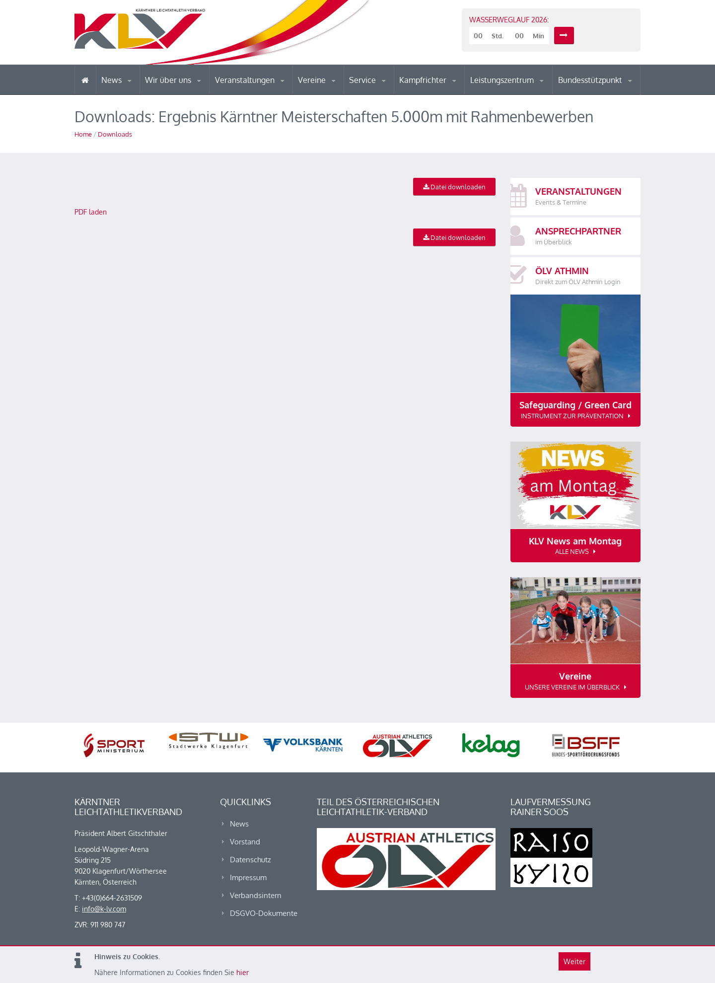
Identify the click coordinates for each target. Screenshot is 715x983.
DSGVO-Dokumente (263, 913)
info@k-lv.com (104, 909)
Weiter (574, 961)
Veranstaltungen (246, 80)
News (112, 80)
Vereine (313, 80)
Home (83, 134)
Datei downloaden (454, 187)
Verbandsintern (256, 895)
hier (242, 972)
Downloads (115, 134)
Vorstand (245, 841)
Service (363, 80)
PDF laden (90, 212)
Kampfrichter (423, 80)
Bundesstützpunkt (591, 80)
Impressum (248, 877)
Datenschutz (250, 859)
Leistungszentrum (503, 80)
